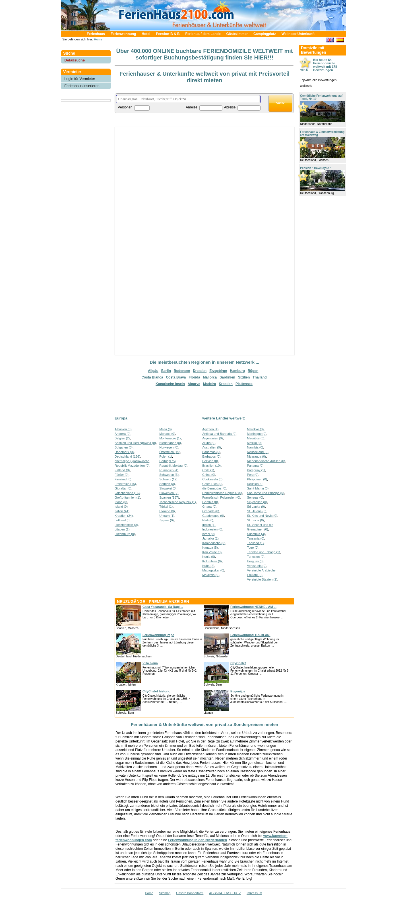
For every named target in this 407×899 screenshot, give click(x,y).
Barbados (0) (211, 456)
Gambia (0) (210, 502)
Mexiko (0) (254, 443)
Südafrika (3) (256, 534)
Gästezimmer (237, 34)
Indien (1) (208, 524)
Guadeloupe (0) (213, 515)
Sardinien (227, 377)
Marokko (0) (255, 429)
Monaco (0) (167, 433)
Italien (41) (122, 511)
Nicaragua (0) (256, 456)
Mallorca (210, 377)
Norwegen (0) (168, 447)
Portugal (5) (167, 461)
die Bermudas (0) (214, 488)
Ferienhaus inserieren (82, 86)
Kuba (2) (208, 565)
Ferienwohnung (123, 34)
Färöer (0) (122, 474)
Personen (125, 107)
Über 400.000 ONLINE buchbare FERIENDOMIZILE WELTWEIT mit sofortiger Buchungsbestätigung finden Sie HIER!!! (204, 54)
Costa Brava (176, 377)
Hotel (146, 34)
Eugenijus (237, 691)
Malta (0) (165, 429)
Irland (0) (121, 502)
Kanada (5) (210, 547)
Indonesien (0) (212, 529)
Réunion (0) (255, 483)
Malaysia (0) (210, 575)
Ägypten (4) (210, 429)
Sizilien (244, 377)
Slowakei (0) (168, 488)
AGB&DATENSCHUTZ (225, 893)
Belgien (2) (122, 438)
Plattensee (244, 384)
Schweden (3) (169, 474)
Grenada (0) (210, 511)
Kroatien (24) (124, 515)
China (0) (208, 474)
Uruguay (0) (255, 561)
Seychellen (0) (257, 502)
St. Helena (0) (256, 511)
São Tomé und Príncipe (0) (265, 493)
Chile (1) (208, 470)
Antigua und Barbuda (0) (219, 433)
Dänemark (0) (124, 452)
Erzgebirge (218, 371)
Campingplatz (264, 34)
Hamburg (237, 371)
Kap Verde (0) (212, 552)
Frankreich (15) (125, 483)
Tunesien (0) (255, 556)
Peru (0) (252, 474)
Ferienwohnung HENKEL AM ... (253, 606)
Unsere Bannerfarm (189, 893)
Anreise (191, 107)
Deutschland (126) (127, 456)
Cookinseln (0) (212, 479)
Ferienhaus (96, 34)
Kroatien (226, 384)
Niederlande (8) (170, 443)
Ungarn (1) (166, 515)
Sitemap (164, 893)
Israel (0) (208, 534)
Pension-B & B (167, 34)
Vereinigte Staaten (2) (262, 579)
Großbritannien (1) (127, 497)
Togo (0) (252, 547)
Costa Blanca (152, 377)
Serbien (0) (167, 483)
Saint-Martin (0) (257, 488)
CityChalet (238, 663)
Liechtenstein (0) (126, 524)
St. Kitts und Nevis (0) (262, 515)
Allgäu (153, 371)
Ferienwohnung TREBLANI (250, 635)
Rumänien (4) (168, 470)
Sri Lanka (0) (256, 506)
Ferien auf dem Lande (203, 34)
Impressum (254, 893)
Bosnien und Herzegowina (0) (135, 443)
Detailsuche (74, 60)
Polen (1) (165, 456)
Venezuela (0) (256, 565)
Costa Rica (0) (212, 483)
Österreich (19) (169, 452)
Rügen (253, 371)
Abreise (230, 107)
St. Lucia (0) (255, 520)
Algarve (194, 384)
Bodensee (182, 371)
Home (97, 39)
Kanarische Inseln (170, 384)
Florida (194, 377)
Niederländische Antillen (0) (266, 461)
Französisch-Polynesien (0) (221, 497)
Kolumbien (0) (212, 561)
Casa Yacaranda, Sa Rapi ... (162, 606)
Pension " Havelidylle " (315, 168)
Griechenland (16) (127, 493)
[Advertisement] (86, 120)
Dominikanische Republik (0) (222, 493)
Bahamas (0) (211, 452)
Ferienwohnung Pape (158, 635)
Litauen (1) (122, 529)
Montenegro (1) (170, 438)
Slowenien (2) (168, 493)
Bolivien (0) (210, 461)
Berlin (166, 371)
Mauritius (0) (255, 438)
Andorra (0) (123, 433)
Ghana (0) (209, 506)
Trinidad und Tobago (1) (263, 552)
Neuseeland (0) (257, 452)
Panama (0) (255, 465)
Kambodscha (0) (213, 543)
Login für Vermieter (79, 79)
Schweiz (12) (168, 479)
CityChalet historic (156, 691)
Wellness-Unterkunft (298, 34)
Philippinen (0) (257, 479)
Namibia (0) (255, 447)
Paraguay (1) (256, 470)
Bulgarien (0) (124, 447)
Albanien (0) (123, 429)
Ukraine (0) (167, 511)
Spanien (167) (169, 497)
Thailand (259, 377)
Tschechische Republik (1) (177, 502)
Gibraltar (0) (123, 488)
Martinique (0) (256, 433)
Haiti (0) (207, 520)
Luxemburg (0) (125, 534)
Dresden (199, 371)
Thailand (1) (255, 543)
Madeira (209, 384)
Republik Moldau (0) (173, 465)
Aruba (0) (208, 443)
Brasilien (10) (211, 465)
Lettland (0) (123, 520)
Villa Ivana (150, 663)
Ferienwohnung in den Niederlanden (197, 840)
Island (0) (121, 506)
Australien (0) (211, 447)
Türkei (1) (166, 506)
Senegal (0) (255, 497)
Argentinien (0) (212, 438)
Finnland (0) (123, 479)
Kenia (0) (208, 556)
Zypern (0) (166, 520)
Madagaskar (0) (213, 570)
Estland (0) (122, 470)
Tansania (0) (255, 538)
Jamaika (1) (210, 538)
